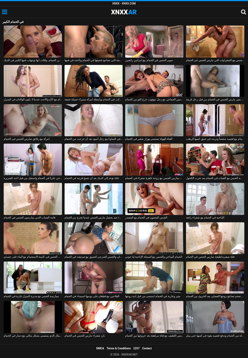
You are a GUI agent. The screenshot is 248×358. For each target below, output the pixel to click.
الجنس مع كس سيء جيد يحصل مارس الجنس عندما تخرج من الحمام (94, 217)
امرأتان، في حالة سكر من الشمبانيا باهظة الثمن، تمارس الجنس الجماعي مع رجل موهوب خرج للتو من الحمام (154, 99)
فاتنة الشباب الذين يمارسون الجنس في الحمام (29, 217)
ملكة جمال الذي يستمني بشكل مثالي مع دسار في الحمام (33, 335)
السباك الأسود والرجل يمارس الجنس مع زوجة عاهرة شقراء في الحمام (154, 178)
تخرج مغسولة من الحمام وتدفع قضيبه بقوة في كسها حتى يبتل (215, 335)
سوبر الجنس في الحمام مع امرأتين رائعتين (149, 60)
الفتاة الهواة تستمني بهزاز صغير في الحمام (148, 138)
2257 (136, 348)
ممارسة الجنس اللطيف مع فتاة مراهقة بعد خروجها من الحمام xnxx (154, 335)
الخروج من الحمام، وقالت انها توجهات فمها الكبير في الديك (33, 60)
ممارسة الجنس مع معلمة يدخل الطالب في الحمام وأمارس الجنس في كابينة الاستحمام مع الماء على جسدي (33, 256)
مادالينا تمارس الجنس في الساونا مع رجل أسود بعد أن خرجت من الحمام (94, 138)
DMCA (100, 348)
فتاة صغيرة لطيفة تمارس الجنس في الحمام (210, 256)
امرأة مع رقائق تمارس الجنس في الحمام (27, 138)
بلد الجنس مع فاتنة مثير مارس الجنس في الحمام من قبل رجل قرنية (215, 99)
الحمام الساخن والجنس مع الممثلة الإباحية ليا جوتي (153, 256)
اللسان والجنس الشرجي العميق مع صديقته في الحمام (94, 256)
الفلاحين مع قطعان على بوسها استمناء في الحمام (92, 296)
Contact (147, 348)
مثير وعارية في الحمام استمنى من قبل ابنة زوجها (152, 296)
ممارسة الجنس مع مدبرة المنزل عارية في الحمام (31, 296)
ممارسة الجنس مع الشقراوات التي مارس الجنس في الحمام (215, 60)
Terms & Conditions (119, 348)
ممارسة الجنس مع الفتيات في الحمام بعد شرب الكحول (215, 178)
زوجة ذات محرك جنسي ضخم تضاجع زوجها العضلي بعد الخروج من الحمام (215, 296)
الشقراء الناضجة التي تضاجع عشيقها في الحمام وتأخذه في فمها (94, 60)
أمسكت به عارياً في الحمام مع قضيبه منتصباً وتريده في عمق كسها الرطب (215, 138)
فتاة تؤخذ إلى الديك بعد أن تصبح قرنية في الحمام (92, 178)
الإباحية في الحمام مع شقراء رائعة (205, 217)
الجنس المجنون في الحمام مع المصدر (146, 217)
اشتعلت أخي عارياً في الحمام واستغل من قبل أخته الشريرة (33, 178)
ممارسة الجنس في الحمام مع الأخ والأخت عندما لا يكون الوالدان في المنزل (33, 99)
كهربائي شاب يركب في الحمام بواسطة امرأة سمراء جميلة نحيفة (94, 99)
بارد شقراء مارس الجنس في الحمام (85, 335)
